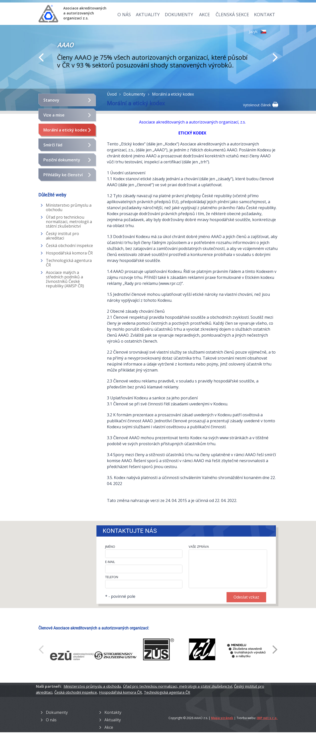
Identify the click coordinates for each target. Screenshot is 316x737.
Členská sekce (232, 14)
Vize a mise (54, 115)
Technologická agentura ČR (69, 262)
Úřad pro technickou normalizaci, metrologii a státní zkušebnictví (69, 221)
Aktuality (148, 14)
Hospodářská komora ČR (69, 253)
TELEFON (111, 577)
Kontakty (112, 712)
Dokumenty (179, 14)
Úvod (112, 94)
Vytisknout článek (260, 104)
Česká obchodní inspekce (69, 245)
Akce (204, 14)
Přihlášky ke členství (63, 175)
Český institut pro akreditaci (62, 235)
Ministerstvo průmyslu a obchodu (68, 207)
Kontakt (264, 14)
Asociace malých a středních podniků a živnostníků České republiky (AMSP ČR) (65, 279)
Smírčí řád (52, 145)
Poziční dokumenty (61, 160)
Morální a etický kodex (65, 130)
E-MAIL (110, 561)
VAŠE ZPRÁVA (199, 546)
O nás (124, 14)
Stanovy (51, 100)
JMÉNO (110, 546)
